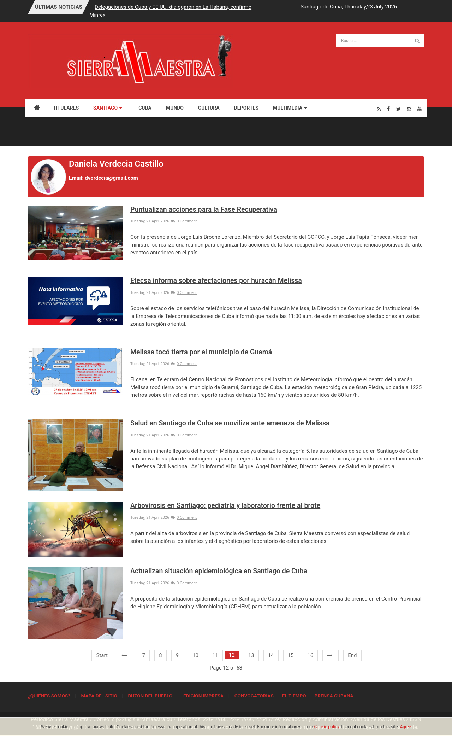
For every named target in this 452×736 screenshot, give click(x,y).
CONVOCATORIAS (254, 696)
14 (271, 655)
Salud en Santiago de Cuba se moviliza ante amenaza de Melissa (230, 423)
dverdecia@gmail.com (111, 178)
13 (251, 655)
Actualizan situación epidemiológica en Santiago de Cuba (218, 571)
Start (101, 655)
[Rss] (379, 108)
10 (195, 655)
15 (291, 655)
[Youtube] (419, 108)
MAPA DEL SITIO (99, 696)
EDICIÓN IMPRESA (203, 696)
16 (310, 655)
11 (215, 655)
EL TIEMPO (294, 696)
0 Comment (184, 221)
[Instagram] (409, 108)
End (352, 655)
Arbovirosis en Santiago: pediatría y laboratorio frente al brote (225, 506)
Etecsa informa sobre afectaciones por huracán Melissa (216, 281)
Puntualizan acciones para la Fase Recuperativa (203, 209)
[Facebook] (388, 108)
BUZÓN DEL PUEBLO (150, 696)
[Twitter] (398, 108)
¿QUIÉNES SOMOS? (49, 696)
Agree (405, 726)
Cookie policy (326, 726)
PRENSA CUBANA (333, 696)
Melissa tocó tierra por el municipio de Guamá (201, 352)
